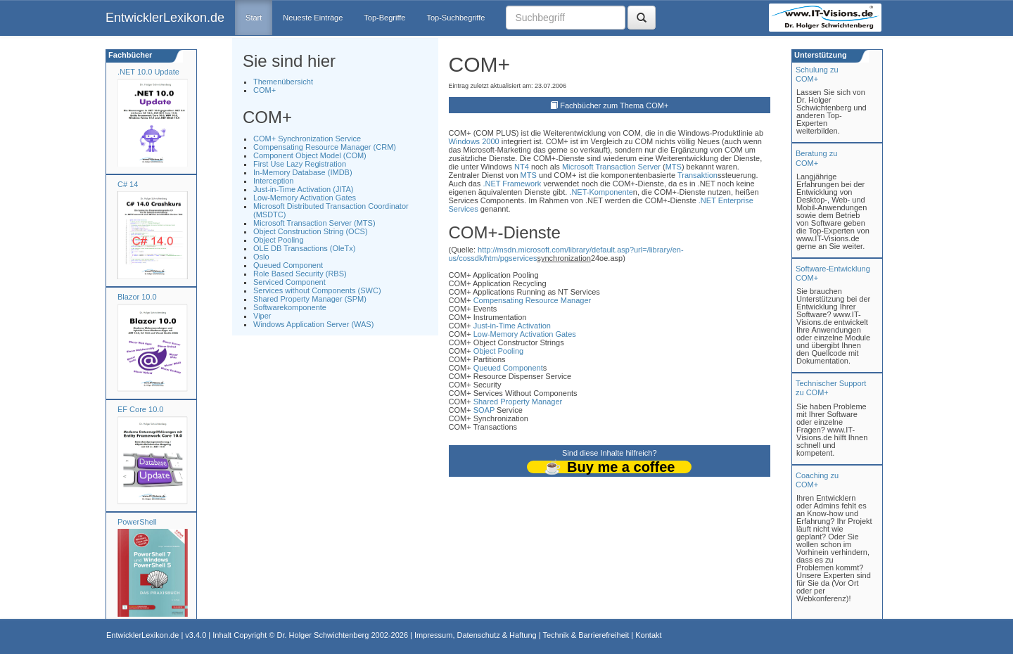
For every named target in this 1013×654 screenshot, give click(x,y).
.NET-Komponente (601, 192)
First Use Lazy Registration (299, 164)
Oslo (261, 256)
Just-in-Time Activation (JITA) (303, 189)
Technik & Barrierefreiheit (585, 635)
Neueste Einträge (313, 17)
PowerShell (137, 522)
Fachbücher (129, 55)
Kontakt (648, 635)
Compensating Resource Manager (532, 300)
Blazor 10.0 (137, 297)
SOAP (484, 410)
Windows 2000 (474, 141)
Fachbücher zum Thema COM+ (614, 105)
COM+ (264, 90)
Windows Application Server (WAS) (313, 324)
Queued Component (288, 265)
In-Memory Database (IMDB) (302, 172)
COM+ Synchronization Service (307, 138)
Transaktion (697, 175)
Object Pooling (278, 240)
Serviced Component (289, 282)
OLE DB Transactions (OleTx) (304, 248)
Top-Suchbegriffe (455, 17)
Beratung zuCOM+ (816, 158)
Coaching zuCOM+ (817, 480)
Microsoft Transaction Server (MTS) (314, 223)
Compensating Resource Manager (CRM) (324, 147)
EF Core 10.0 (140, 409)
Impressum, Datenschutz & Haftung (475, 635)
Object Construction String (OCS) (310, 231)
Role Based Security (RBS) (300, 273)
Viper (262, 316)
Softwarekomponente (289, 307)
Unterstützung (819, 55)
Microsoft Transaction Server (611, 166)
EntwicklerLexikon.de (165, 18)
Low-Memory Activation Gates (304, 197)
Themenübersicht (283, 81)
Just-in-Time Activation (512, 325)
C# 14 (127, 184)
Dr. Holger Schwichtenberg (323, 635)
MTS (673, 166)
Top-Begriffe (384, 17)
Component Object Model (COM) (310, 155)
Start (254, 17)
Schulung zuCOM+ (817, 74)
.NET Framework (512, 183)
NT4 (521, 166)
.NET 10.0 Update (148, 72)
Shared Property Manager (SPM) (310, 299)
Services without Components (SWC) (317, 290)
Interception (273, 181)
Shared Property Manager (518, 401)
